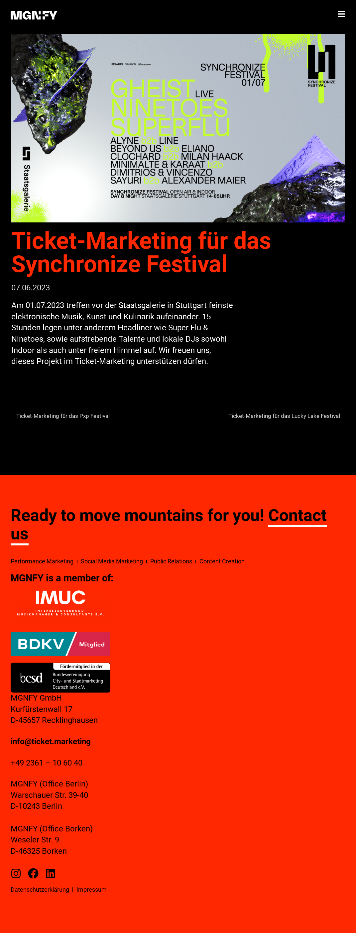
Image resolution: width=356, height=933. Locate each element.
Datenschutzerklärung (40, 889)
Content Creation (222, 561)
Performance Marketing (42, 561)
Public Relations (171, 561)
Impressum (91, 889)
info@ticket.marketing (51, 741)
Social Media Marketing (112, 561)
